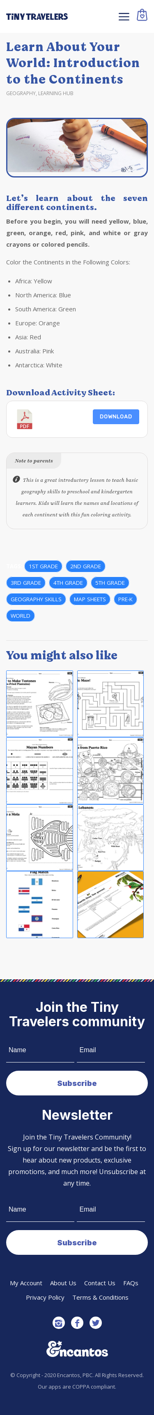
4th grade (68, 582)
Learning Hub (56, 93)
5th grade (110, 582)
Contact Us (99, 1283)
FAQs (130, 1283)
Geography (21, 93)
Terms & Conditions (100, 1297)
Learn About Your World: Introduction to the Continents (73, 63)
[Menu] (123, 16)
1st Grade (43, 566)
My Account (26, 1283)
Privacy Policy (45, 1297)
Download (116, 416)
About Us (63, 1283)
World (20, 615)
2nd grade (85, 566)
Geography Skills (36, 599)
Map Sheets (90, 599)
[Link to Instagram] (59, 1323)
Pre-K (125, 599)
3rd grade (26, 582)
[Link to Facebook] (77, 1323)
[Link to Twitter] (96, 1323)
